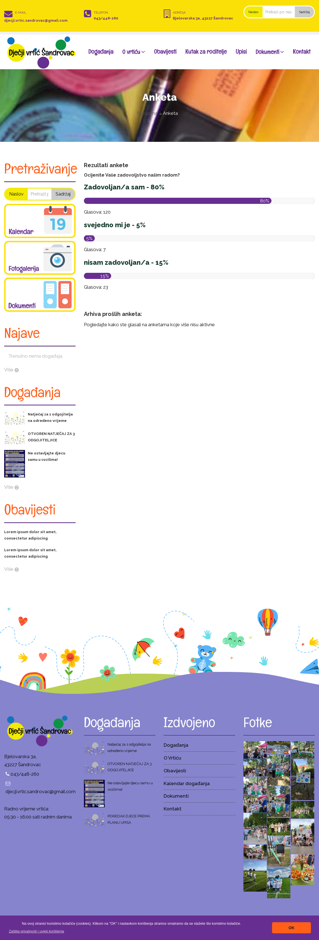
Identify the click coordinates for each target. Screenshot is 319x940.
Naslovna (147, 113)
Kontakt (301, 51)
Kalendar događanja (187, 783)
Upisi (241, 51)
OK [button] (291, 928)
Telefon (101, 12)
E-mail (20, 12)
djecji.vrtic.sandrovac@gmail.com (36, 20)
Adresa (179, 12)
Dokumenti (270, 51)
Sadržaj (304, 12)
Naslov (253, 12)
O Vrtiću (172, 758)
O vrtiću (133, 51)
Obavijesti (165, 51)
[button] (36, 931)
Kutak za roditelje (206, 51)
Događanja (100, 51)
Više (8, 369)
